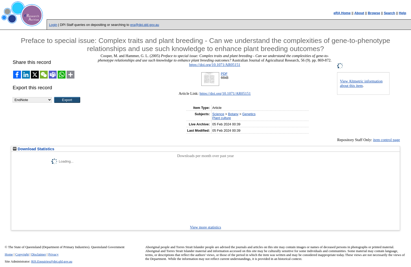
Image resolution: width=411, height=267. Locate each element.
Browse (374, 13)
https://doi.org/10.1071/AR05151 (214, 65)
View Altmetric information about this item (361, 83)
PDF (224, 74)
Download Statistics (33, 149)
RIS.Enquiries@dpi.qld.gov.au (51, 261)
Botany (233, 114)
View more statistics (205, 227)
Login (53, 25)
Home (9, 254)
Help (402, 13)
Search (389, 13)
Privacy (53, 254)
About (359, 13)
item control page (386, 140)
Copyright (22, 254)
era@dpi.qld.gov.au (144, 25)
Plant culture (221, 118)
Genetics (249, 114)
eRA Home (341, 13)
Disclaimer (38, 254)
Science (218, 114)
